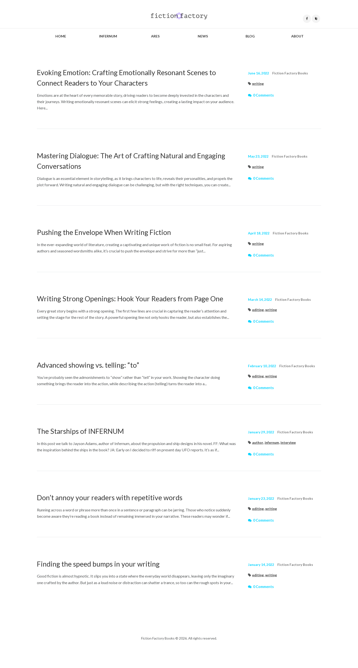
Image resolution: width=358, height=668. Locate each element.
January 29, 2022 (261, 443)
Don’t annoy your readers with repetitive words (115, 508)
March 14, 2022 (260, 300)
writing (258, 84)
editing (258, 310)
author (258, 453)
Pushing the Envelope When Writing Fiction (110, 232)
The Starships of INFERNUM (85, 441)
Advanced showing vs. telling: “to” (93, 375)
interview (290, 453)
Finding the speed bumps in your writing (103, 574)
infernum (273, 453)
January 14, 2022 (261, 575)
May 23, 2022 (258, 156)
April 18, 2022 (259, 233)
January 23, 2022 (261, 509)
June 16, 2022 (259, 73)
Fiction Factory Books (291, 73)
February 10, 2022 (262, 376)
